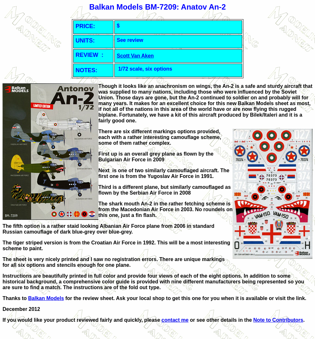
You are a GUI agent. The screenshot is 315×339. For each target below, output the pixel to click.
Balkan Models (46, 298)
